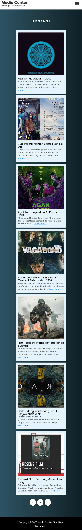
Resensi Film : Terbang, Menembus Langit (40, 480)
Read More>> (40, 223)
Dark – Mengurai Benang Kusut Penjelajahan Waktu (37, 412)
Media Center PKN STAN (50, 522)
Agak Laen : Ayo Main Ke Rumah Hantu (38, 213)
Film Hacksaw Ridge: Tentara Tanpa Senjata (41, 344)
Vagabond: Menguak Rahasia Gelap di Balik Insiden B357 (37, 279)
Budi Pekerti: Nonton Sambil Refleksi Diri (40, 145)
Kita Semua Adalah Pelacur (35, 78)
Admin (42, 526)
